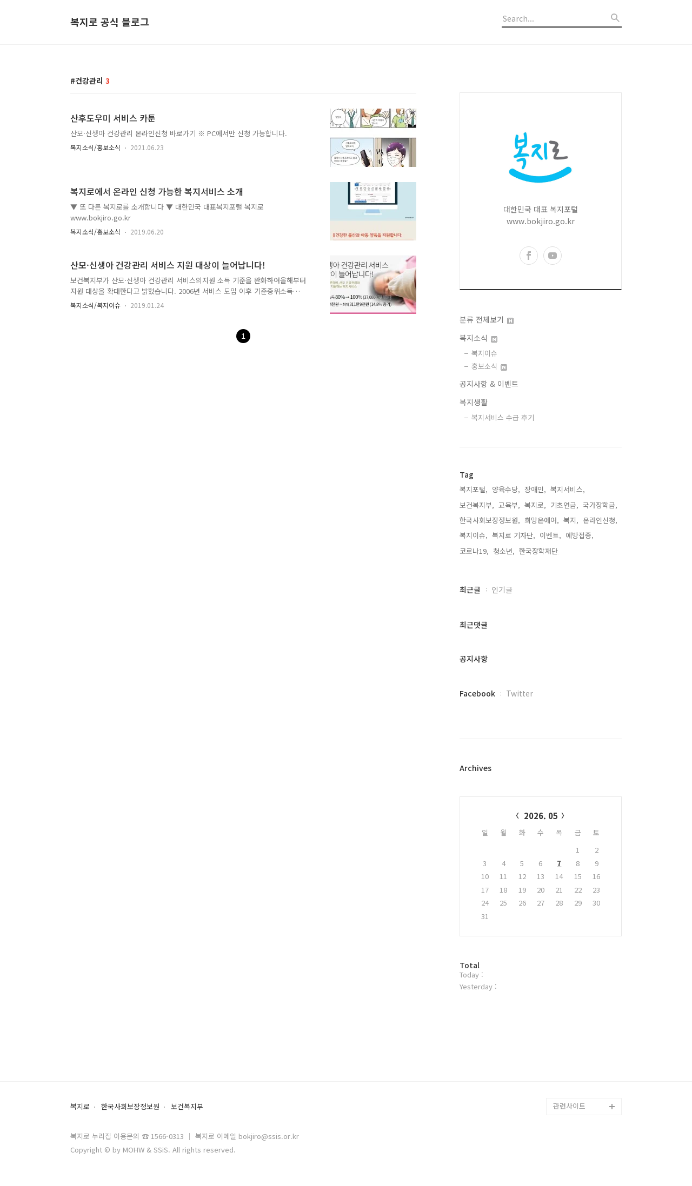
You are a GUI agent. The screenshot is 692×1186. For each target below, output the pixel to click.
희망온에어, (541, 520)
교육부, (509, 505)
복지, (570, 520)
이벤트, (550, 535)
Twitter (519, 693)
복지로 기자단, (513, 535)
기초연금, (564, 505)
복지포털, (474, 489)
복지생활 (474, 402)
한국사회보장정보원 (130, 1107)
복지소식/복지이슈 (95, 305)
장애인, (535, 489)
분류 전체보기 (487, 319)
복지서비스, (567, 489)
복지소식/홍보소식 (95, 147)
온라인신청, (600, 520)
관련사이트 (569, 1106)
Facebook (477, 693)
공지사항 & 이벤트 (489, 383)
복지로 (80, 1107)
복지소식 (478, 337)
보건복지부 (187, 1107)
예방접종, (579, 535)
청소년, (504, 551)
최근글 (470, 589)
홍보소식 (489, 366)
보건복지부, (477, 505)
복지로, (535, 505)
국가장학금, (600, 505)
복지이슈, (474, 535)
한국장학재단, (539, 551)
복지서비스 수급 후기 (502, 417)
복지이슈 (484, 353)
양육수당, (506, 489)
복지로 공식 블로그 (109, 22)
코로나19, (474, 551)
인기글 (502, 589)
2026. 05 (541, 815)
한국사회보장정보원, (490, 520)
